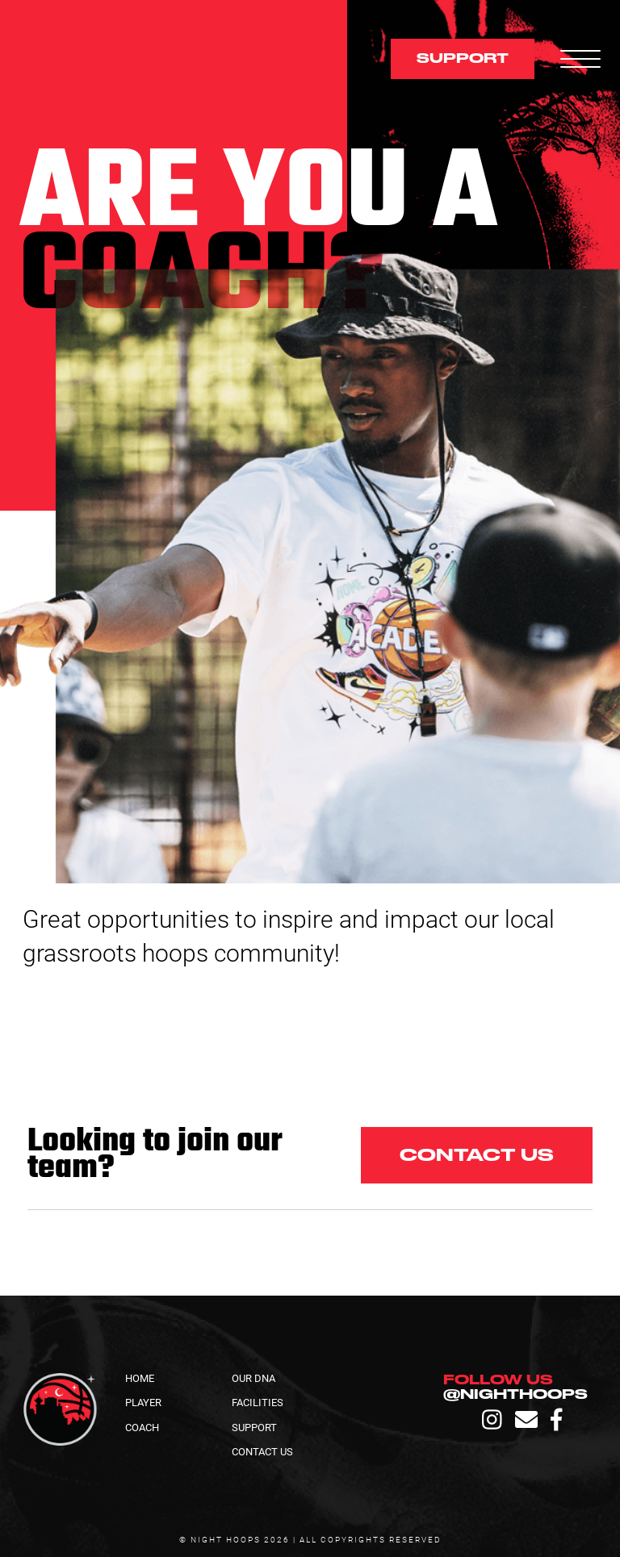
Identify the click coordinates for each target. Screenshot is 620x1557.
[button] (574, 59)
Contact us (477, 1155)
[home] (140, 59)
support (463, 58)
